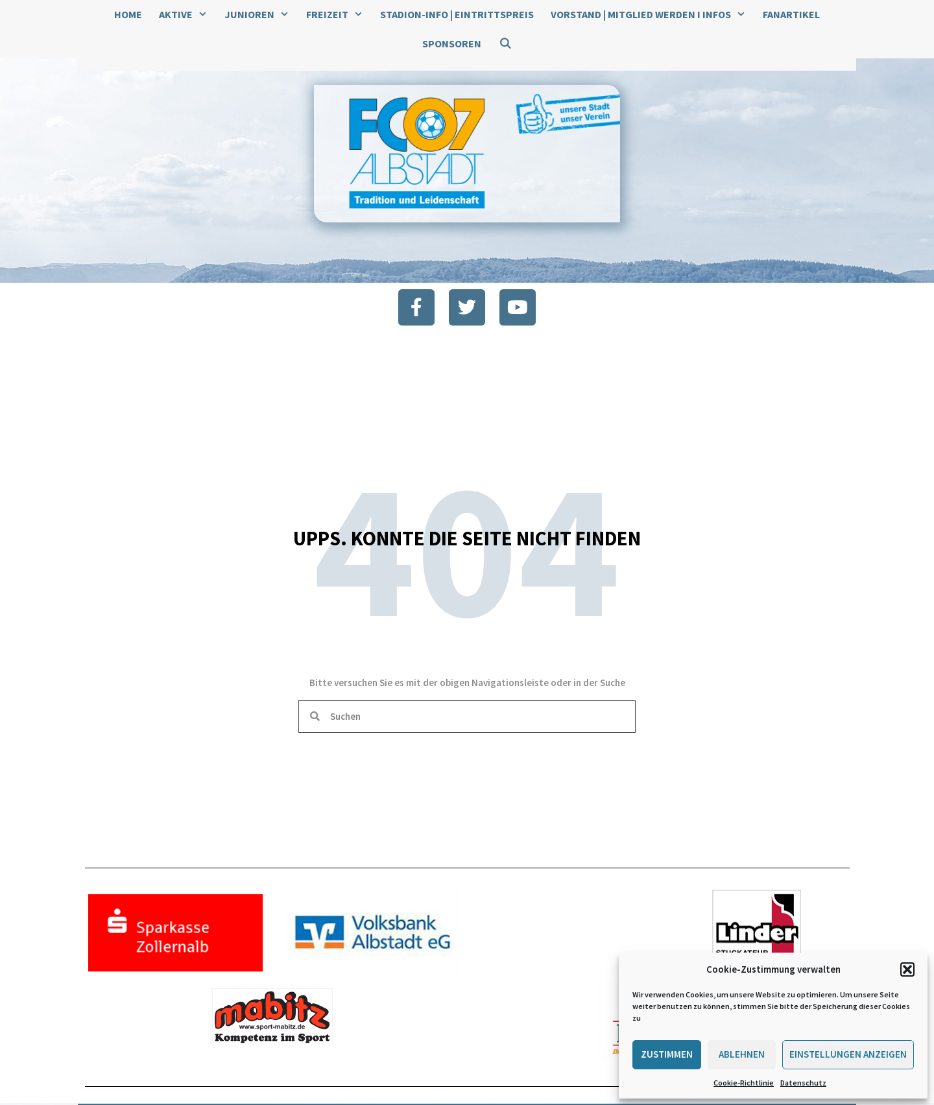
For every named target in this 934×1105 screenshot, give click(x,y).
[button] (907, 969)
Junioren (261, 14)
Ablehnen (742, 1054)
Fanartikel (791, 14)
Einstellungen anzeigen (848, 1054)
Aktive (187, 14)
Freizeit (339, 14)
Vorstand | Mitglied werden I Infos (652, 14)
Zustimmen (667, 1054)
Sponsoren (451, 43)
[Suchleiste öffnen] (505, 43)
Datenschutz (803, 1082)
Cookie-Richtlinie (743, 1082)
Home (128, 14)
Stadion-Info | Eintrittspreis (457, 14)
